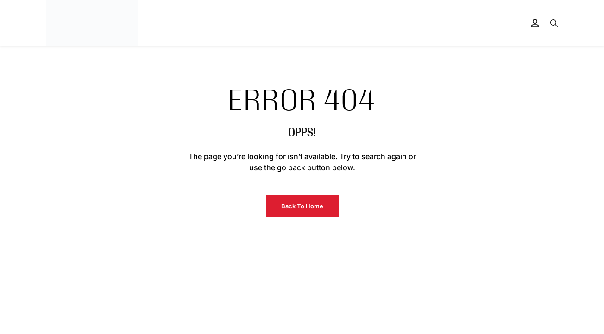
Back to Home (302, 206)
